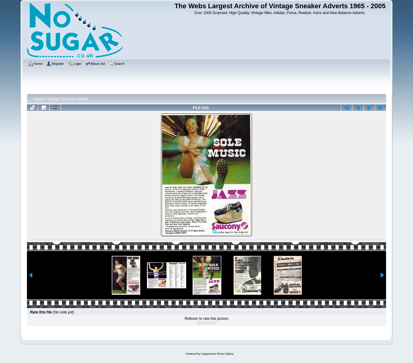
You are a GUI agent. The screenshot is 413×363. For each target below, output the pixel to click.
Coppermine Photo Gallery (217, 353)
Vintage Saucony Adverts (67, 99)
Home (38, 99)
